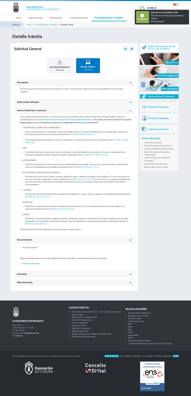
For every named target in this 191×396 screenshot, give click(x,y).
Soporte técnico (112, 356)
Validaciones (133, 335)
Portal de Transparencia (81, 320)
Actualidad (148, 161)
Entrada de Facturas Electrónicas (158, 145)
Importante (142, 19)
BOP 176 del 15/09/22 (83, 134)
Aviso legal (147, 356)
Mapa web (136, 356)
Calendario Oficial (79, 325)
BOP (130, 324)
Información (56, 17)
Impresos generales (80, 322)
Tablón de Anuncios (80, 331)
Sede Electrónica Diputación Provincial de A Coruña (150, 343)
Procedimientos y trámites (109, 17)
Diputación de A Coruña (138, 316)
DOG (130, 327)
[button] (176, 4)
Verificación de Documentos (83, 336)
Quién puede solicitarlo (28, 102)
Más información (25, 282)
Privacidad (157, 356)
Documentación (24, 239)
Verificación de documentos (155, 164)
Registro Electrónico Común (156, 167)
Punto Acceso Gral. (136, 321)
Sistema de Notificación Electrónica (159, 149)
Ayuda (175, 356)
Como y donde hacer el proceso (31, 110)
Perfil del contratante (153, 142)
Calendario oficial (79, 17)
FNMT (131, 338)
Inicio (18, 17)
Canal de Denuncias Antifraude (157, 157)
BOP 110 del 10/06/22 (35, 223)
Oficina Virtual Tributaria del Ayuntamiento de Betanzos (68, 119)
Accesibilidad (125, 356)
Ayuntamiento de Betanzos (139, 313)
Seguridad (167, 356)
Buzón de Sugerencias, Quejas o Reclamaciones (91, 334)
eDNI (130, 332)
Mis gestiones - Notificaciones (84, 317)
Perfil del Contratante (81, 328)
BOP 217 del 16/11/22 (97, 155)
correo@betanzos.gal (31, 333)
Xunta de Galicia (134, 318)
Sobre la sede (36, 17)
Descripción (22, 82)
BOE (130, 329)
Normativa (22, 274)
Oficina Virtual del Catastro (139, 340)
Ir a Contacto (17, 336)
